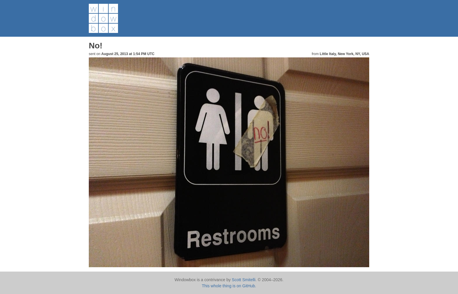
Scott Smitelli (244, 279)
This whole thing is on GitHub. (229, 286)
